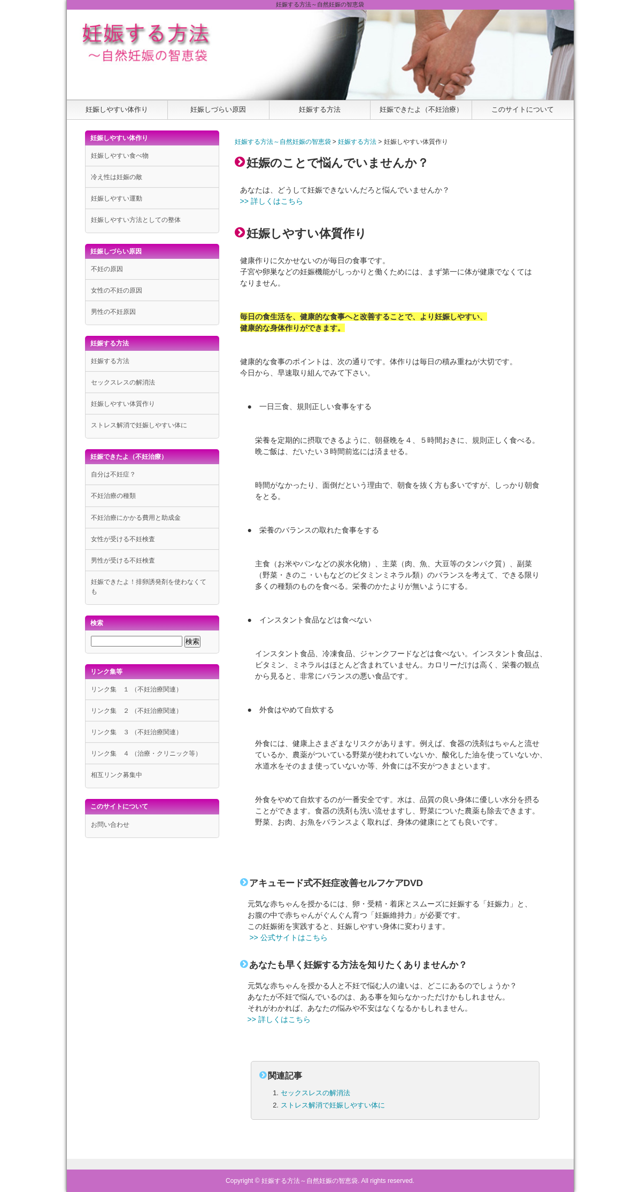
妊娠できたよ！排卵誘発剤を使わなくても (148, 586)
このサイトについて (522, 109)
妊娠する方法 (320, 109)
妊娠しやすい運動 (116, 198)
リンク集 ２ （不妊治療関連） (136, 710)
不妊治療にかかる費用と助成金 (136, 517)
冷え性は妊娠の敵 (116, 177)
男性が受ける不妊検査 (123, 560)
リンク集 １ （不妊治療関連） (136, 689)
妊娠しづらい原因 (218, 109)
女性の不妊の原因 (116, 290)
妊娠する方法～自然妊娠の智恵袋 (283, 141)
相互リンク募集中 (116, 775)
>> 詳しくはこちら (271, 201)
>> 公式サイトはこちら (288, 937)
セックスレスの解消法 (315, 1093)
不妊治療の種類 (113, 495)
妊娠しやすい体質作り (123, 403)
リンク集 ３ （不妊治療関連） (136, 732)
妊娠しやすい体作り (117, 109)
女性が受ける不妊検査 (123, 539)
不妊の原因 (107, 269)
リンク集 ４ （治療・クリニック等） (146, 753)
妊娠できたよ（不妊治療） (421, 109)
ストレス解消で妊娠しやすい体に (333, 1105)
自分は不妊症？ (113, 474)
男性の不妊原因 (113, 312)
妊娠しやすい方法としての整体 (136, 220)
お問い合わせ (110, 824)
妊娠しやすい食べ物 (120, 155)
